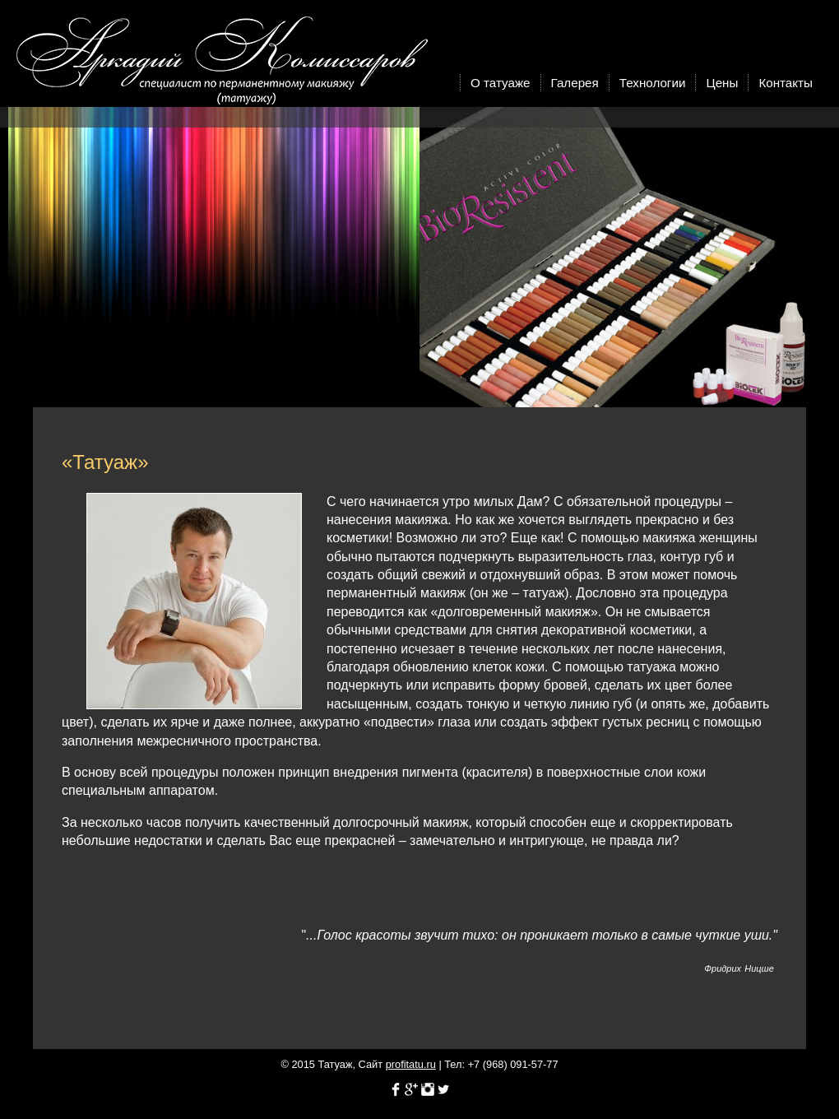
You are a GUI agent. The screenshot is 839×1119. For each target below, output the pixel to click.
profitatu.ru (411, 1064)
